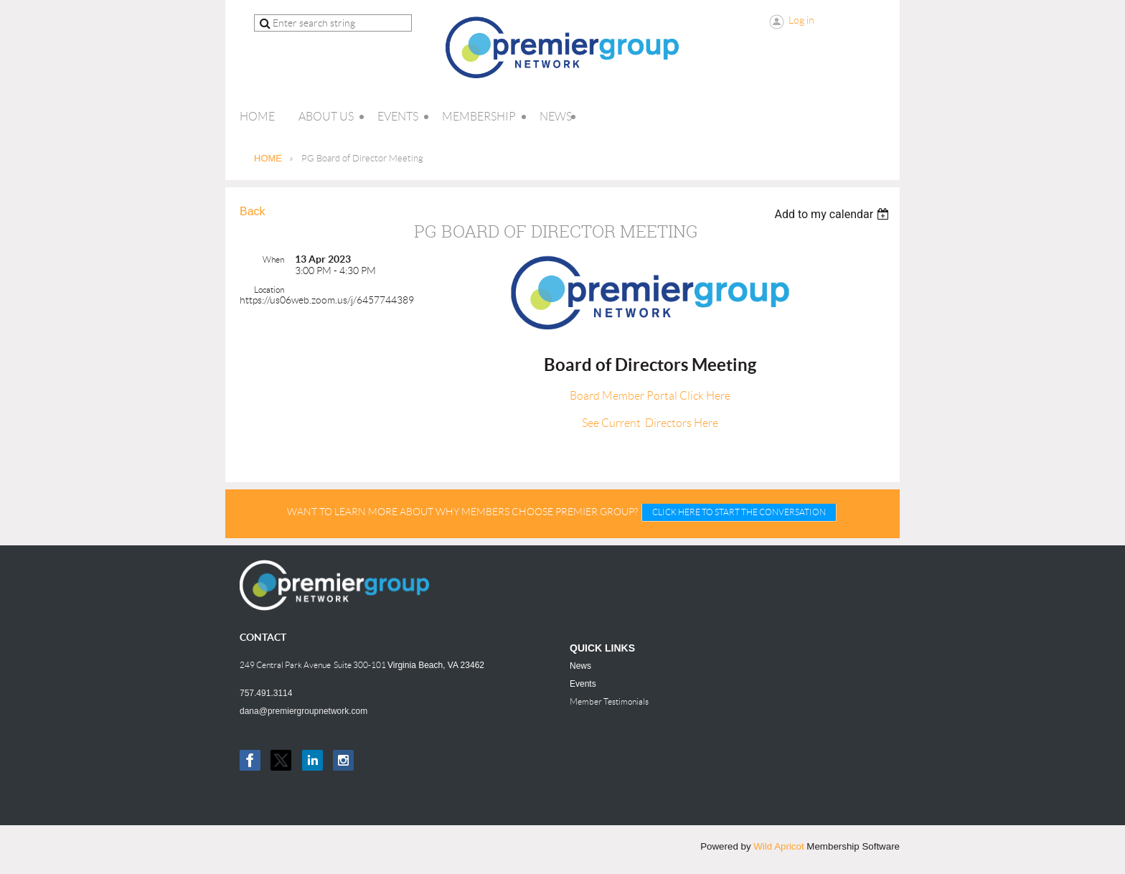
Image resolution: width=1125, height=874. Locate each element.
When (273, 259)
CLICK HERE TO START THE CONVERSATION (739, 512)
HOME (268, 158)
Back (252, 211)
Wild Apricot (778, 846)
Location (269, 289)
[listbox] (833, 214)
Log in (801, 20)
